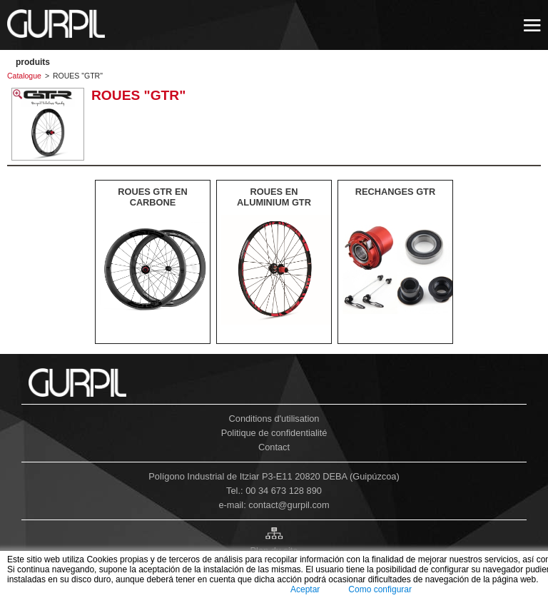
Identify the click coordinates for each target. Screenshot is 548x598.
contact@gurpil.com (288, 505)
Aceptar (305, 589)
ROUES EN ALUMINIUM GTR (274, 197)
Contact (274, 447)
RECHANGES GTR (395, 191)
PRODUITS (33, 62)
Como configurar (380, 589)
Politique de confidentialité (274, 432)
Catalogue (24, 75)
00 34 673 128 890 (283, 490)
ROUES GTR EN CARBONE (152, 197)
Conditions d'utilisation (274, 418)
